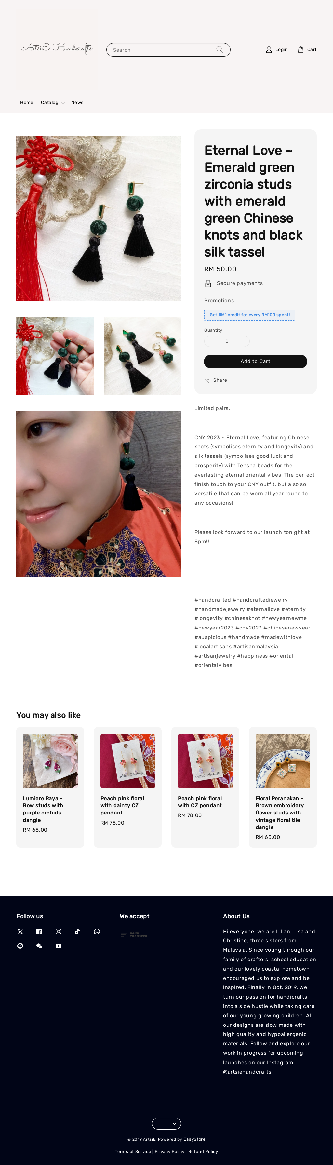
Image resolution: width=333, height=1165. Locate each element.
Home (26, 102)
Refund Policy (203, 1151)
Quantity (213, 330)
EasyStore (194, 1139)
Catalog (49, 102)
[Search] (219, 49)
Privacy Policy (170, 1151)
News (77, 102)
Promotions (219, 301)
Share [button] (215, 380)
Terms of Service (133, 1151)
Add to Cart (256, 361)
